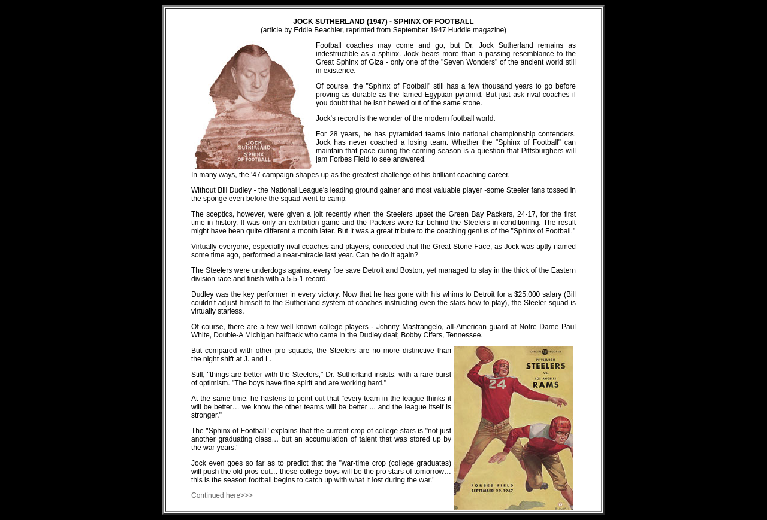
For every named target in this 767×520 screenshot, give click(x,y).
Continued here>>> (222, 495)
